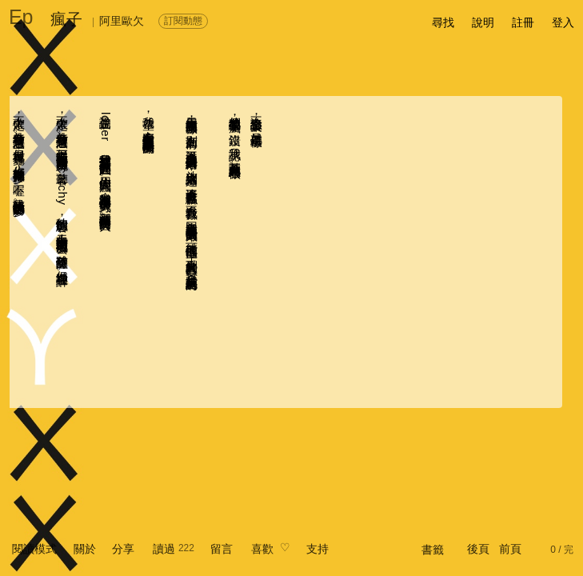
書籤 (432, 549)
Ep (21, 17)
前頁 (510, 548)
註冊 (523, 22)
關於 (85, 548)
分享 (123, 548)
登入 (563, 22)
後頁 (478, 548)
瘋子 (66, 19)
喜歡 (262, 548)
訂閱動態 (183, 20)
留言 (221, 548)
